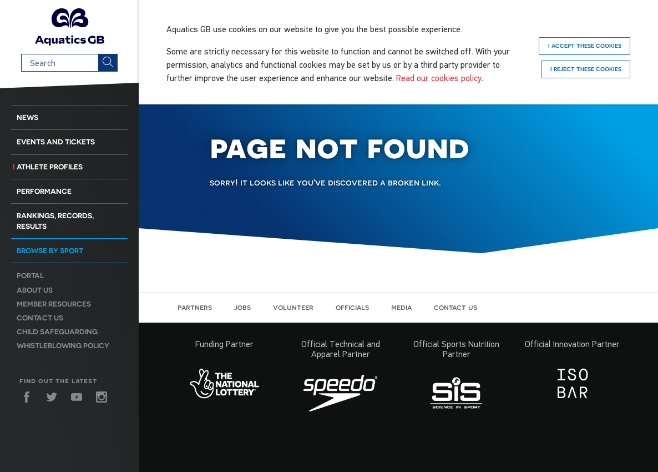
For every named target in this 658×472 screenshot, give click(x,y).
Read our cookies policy (439, 78)
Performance (44, 191)
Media (401, 307)
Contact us (40, 318)
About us (35, 290)
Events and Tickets (56, 142)
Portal (30, 276)
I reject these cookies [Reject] (585, 69)
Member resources (54, 304)
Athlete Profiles (50, 167)
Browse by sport (50, 251)
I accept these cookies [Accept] (584, 45)
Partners (195, 307)
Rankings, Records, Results (55, 221)
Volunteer (293, 307)
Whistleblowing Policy (63, 346)
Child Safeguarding (57, 332)
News (27, 117)
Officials (352, 307)
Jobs (242, 307)
